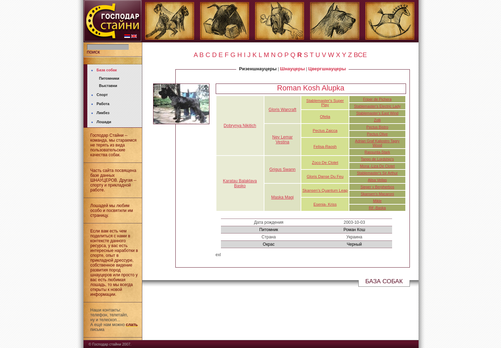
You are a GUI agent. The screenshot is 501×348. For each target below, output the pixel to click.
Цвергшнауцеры (327, 68)
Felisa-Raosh (325, 146)
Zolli (377, 120)
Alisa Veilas (377, 180)
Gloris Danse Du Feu (325, 176)
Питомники (109, 78)
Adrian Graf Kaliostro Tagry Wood (377, 143)
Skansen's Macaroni (377, 194)
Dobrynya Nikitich (240, 125)
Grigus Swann (282, 169)
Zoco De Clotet (325, 162)
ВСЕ (360, 54)
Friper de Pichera (377, 99)
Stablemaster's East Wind (377, 113)
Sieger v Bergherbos (377, 187)
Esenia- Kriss (325, 204)
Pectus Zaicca (325, 130)
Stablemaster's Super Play (325, 102)
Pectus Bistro (377, 127)
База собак (107, 70)
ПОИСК (93, 52)
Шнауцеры (292, 68)
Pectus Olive (377, 134)
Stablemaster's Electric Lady (377, 106)
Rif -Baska (377, 208)
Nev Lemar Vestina (282, 139)
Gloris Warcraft (282, 109)
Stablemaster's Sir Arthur (377, 173)
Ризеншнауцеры (258, 68)
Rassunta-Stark (377, 152)
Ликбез (103, 113)
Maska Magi (282, 197)
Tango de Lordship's (377, 159)
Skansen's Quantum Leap (325, 190)
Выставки (108, 86)
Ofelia (325, 116)
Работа (103, 104)
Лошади (104, 122)
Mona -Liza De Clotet (377, 166)
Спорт (102, 95)
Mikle (377, 201)
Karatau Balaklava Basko (240, 183)
